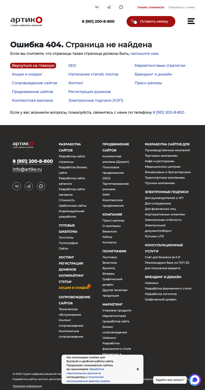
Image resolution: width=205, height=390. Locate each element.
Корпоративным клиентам (165, 214)
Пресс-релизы (148, 83)
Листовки (109, 257)
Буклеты (108, 268)
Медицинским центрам (162, 167)
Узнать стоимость (150, 7)
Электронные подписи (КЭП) (95, 100)
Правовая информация (27, 386)
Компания (112, 214)
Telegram (108, 7)
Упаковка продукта (116, 310)
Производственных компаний (167, 150)
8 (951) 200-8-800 (168, 112)
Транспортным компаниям (165, 177)
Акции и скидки (27, 74)
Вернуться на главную (33, 65)
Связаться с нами (181, 7)
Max (121, 7)
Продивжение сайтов (32, 92)
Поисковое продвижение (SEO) (113, 172)
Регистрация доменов (89, 92)
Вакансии (109, 231)
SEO (72, 65)
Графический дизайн (160, 299)
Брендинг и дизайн (153, 74)
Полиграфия (68, 243)
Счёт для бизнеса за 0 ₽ (162, 257)
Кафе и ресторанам (159, 161)
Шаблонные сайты (72, 205)
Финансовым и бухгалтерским (168, 172)
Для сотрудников (158, 203)
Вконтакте (96, 7)
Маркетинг (112, 304)
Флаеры (108, 273)
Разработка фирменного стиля (168, 288)
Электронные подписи (166, 192)
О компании (111, 226)
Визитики (109, 263)
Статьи (65, 282)
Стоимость (67, 200)
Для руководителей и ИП (164, 198)
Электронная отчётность (163, 220)
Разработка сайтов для (167, 144)
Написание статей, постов (93, 74)
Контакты (109, 242)
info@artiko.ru (27, 169)
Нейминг (109, 338)
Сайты (63, 248)
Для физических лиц (160, 209)
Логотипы (66, 237)
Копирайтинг (71, 276)
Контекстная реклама (32, 100)
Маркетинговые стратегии (159, 65)
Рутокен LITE (154, 236)
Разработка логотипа (161, 294)
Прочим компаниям (160, 183)
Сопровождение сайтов (34, 83)
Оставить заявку (154, 21)
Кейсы (107, 237)
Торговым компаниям (161, 156)
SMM (106, 195)
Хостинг (75, 83)
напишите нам (144, 53)
